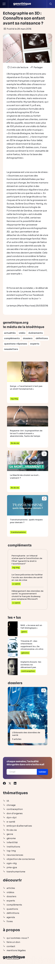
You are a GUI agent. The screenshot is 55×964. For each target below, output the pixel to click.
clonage (11, 805)
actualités (10, 332)
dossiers (27, 338)
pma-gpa (12, 867)
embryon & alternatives (19, 825)
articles (11, 888)
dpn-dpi (12, 817)
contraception (15, 809)
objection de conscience (21, 859)
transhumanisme (16, 871)
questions (12, 909)
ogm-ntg (12, 863)
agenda (11, 917)
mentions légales (16, 950)
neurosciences (15, 855)
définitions (42, 338)
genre (10, 834)
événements (35, 332)
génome (11, 838)
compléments (12, 338)
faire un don (13, 942)
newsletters (11, 349)
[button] (42, 772)
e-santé (11, 821)
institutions (13, 846)
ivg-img (11, 850)
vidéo (22, 332)
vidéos (10, 892)
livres (10, 921)
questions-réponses (15, 343)
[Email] (22, 772)
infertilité (12, 842)
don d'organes (15, 813)
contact (11, 946)
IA (8, 800)
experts (34, 343)
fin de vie (12, 830)
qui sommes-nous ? (18, 938)
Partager (36, 67)
